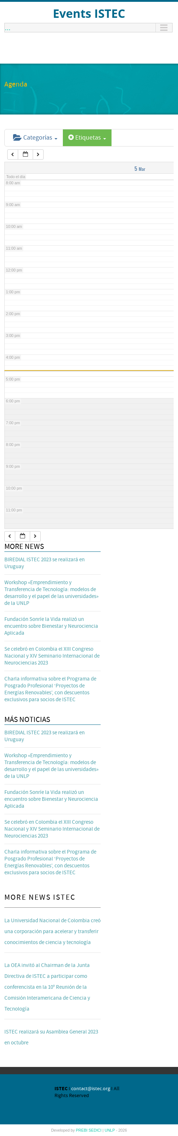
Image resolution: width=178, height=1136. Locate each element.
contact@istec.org (90, 1088)
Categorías (35, 137)
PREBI (82, 1130)
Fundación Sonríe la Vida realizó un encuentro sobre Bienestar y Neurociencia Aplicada (51, 626)
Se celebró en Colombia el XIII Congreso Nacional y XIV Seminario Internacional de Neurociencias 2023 (52, 656)
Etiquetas (87, 137)
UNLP (110, 1130)
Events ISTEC (89, 13)
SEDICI (96, 1130)
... (8, 27)
